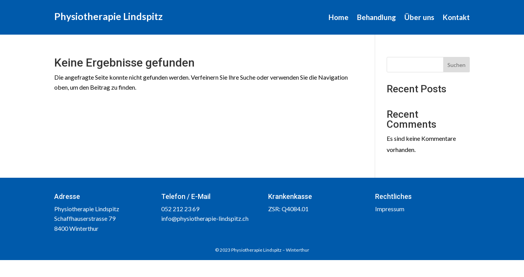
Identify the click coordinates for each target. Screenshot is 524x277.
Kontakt (456, 18)
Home (339, 18)
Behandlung (376, 18)
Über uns (419, 18)
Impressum (389, 208)
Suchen (456, 65)
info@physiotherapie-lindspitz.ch (205, 218)
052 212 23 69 (180, 208)
